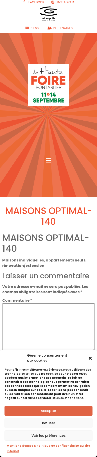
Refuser (48, 423)
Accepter (48, 410)
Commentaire (17, 300)
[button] (90, 358)
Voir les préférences (49, 435)
